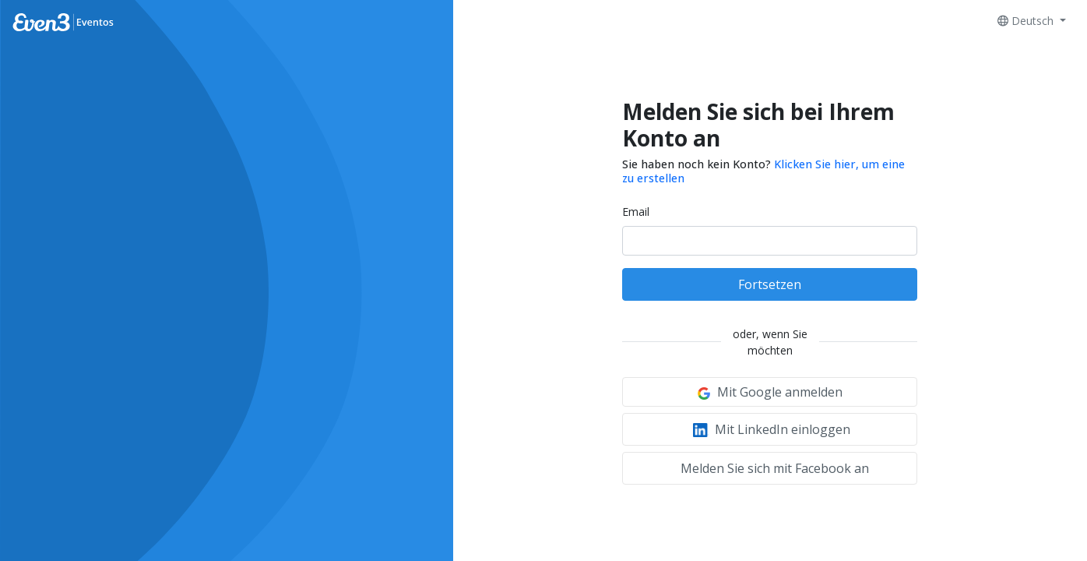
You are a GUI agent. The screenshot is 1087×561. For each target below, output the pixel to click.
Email (635, 211)
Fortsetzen (769, 284)
